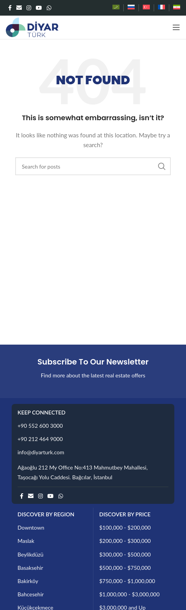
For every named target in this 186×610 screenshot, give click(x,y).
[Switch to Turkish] (146, 8)
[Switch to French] (161, 8)
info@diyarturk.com (41, 452)
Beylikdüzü (31, 554)
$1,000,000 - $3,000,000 (129, 594)
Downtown (31, 527)
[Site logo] (32, 26)
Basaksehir (30, 567)
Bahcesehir (31, 594)
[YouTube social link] (38, 8)
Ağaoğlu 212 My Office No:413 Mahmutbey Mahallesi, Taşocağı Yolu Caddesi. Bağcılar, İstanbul (82, 472)
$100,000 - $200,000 (125, 527)
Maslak (26, 540)
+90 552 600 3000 (40, 425)
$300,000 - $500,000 (125, 554)
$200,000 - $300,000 (125, 540)
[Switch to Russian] (131, 8)
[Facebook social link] (10, 8)
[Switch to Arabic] (115, 8)
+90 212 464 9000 (40, 439)
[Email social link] (19, 8)
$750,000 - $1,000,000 (127, 581)
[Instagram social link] (28, 8)
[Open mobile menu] (176, 27)
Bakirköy (28, 581)
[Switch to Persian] (176, 8)
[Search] (93, 166)
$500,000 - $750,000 (125, 567)
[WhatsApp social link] (49, 8)
